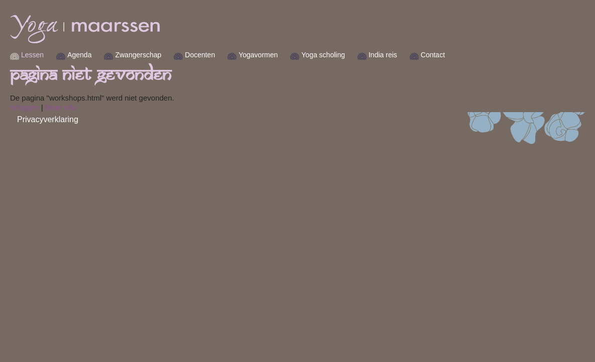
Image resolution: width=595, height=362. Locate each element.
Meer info (91, 107)
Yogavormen (288, 55)
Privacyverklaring (77, 119)
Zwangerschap (168, 55)
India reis (413, 55)
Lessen (62, 55)
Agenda (109, 55)
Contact (463, 55)
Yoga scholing (353, 55)
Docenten (230, 55)
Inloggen (54, 107)
